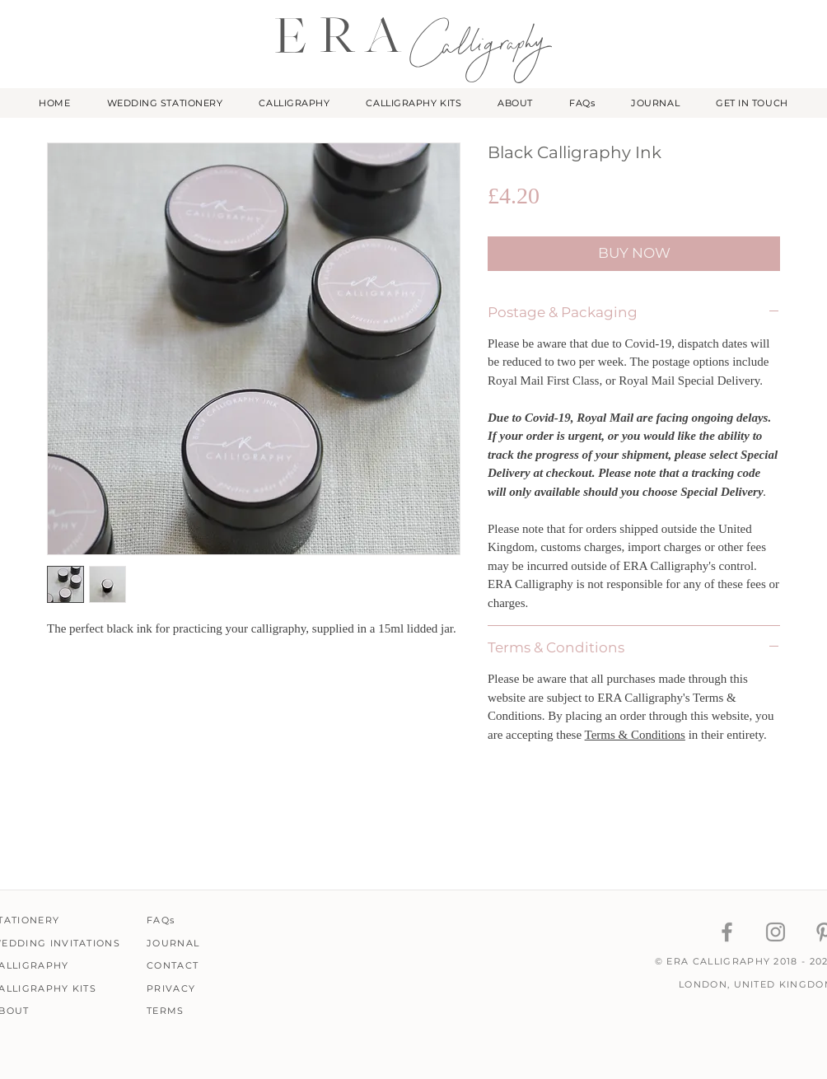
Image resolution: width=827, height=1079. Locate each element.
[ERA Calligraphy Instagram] (775, 932)
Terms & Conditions (635, 734)
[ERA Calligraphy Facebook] (727, 932)
